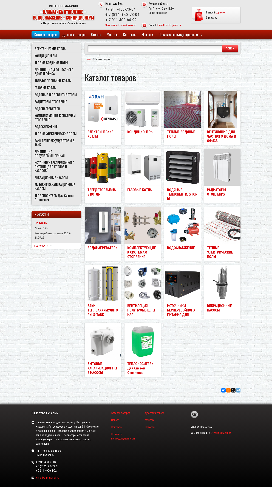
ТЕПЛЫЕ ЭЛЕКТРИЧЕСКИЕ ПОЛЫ (56, 133)
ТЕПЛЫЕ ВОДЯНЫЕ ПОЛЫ (51, 62)
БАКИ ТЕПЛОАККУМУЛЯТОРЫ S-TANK (55, 142)
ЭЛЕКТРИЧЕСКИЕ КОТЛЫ (50, 48)
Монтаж (112, 34)
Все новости (43, 245)
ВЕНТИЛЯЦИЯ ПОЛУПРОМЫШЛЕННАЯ (50, 153)
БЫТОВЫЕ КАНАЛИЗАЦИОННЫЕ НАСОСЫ (55, 186)
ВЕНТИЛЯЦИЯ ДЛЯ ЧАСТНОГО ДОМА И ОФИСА (54, 71)
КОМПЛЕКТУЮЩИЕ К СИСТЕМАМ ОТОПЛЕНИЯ (55, 117)
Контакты (129, 34)
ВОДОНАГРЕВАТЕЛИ (47, 108)
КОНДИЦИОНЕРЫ (46, 55)
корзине (220, 12)
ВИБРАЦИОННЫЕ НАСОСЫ (51, 177)
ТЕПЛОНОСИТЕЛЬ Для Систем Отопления (54, 197)
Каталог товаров (45, 34)
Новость (41, 223)
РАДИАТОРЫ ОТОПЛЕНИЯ (51, 101)
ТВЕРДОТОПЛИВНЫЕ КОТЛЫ (53, 80)
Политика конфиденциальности (180, 34)
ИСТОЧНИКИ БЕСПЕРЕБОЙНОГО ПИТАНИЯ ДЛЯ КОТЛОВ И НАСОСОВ (54, 166)
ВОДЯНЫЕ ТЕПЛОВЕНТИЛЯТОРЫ (56, 94)
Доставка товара (74, 34)
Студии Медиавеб (221, 433)
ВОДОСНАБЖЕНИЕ (46, 126)
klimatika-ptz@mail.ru (169, 25)
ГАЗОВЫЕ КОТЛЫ (45, 87)
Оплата (96, 34)
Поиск (230, 48)
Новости (147, 34)
